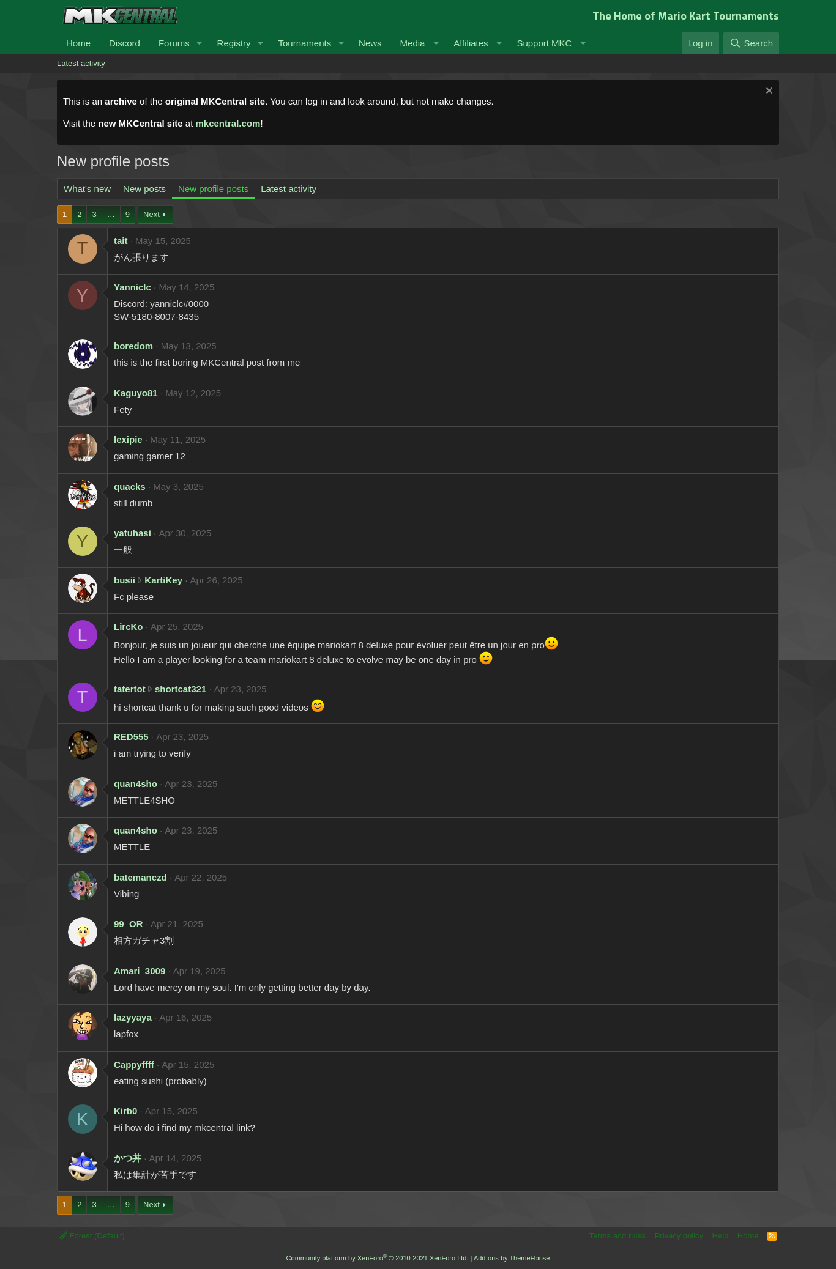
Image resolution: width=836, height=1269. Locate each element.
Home (78, 43)
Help (720, 1235)
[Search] (751, 43)
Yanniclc (132, 287)
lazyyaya (133, 1017)
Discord (124, 43)
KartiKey (163, 580)
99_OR (128, 924)
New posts (144, 188)
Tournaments (304, 43)
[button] (199, 43)
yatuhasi (132, 533)
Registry (234, 43)
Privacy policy (679, 1235)
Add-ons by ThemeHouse (512, 1258)
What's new (87, 188)
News (370, 43)
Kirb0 (125, 1111)
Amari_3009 (139, 971)
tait (121, 240)
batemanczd (140, 877)
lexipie (128, 439)
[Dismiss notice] (768, 92)
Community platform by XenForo (377, 1258)
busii (124, 580)
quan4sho (135, 784)
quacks (130, 486)
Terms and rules (617, 1235)
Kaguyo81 (136, 393)
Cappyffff (134, 1064)
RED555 (131, 736)
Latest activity (81, 63)
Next (151, 214)
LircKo (128, 626)
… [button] (111, 214)
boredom (133, 346)
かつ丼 (127, 1158)
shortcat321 (180, 689)
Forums (174, 43)
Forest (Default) (92, 1235)
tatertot (130, 689)
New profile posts (213, 188)
